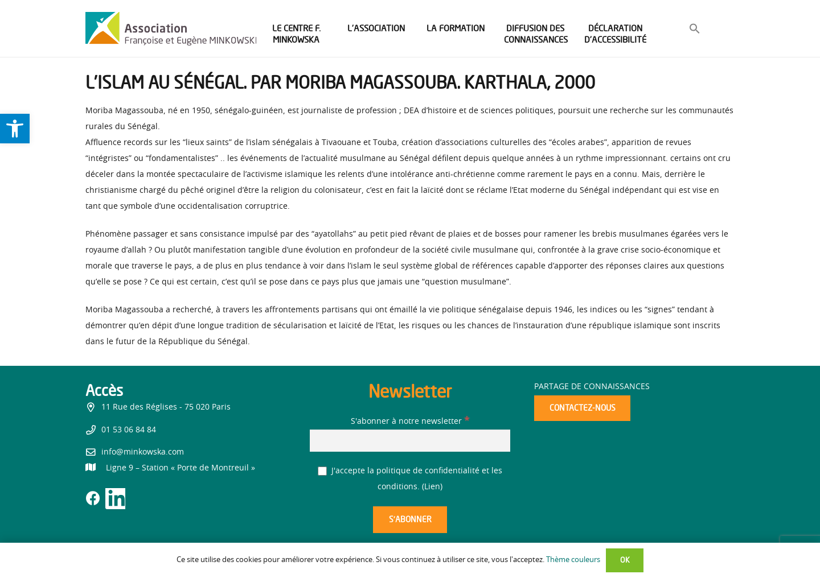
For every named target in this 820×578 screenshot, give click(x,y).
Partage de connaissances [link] (592, 387)
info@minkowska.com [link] (142, 452)
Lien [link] (432, 487)
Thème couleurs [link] (573, 560)
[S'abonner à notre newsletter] (410, 441)
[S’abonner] (410, 519)
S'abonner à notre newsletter (410, 422)
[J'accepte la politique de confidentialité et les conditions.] (322, 471)
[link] (15, 128)
